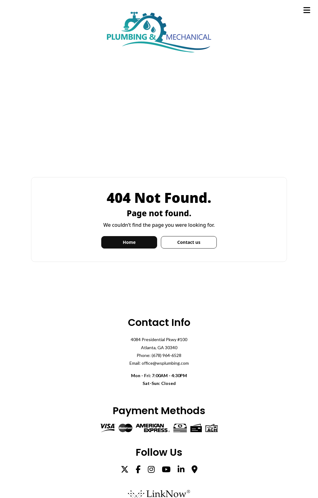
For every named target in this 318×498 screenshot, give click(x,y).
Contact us (188, 242)
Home (129, 242)
